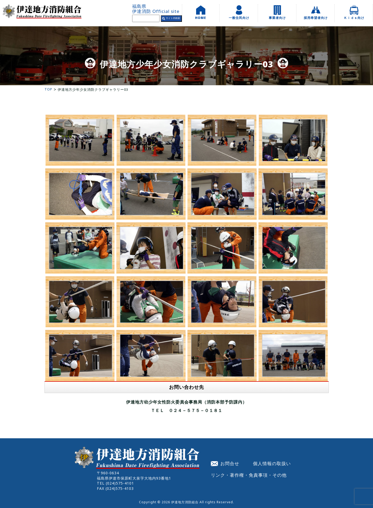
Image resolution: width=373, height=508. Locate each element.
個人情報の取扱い (272, 463)
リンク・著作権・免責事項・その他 (249, 475)
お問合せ (225, 463)
